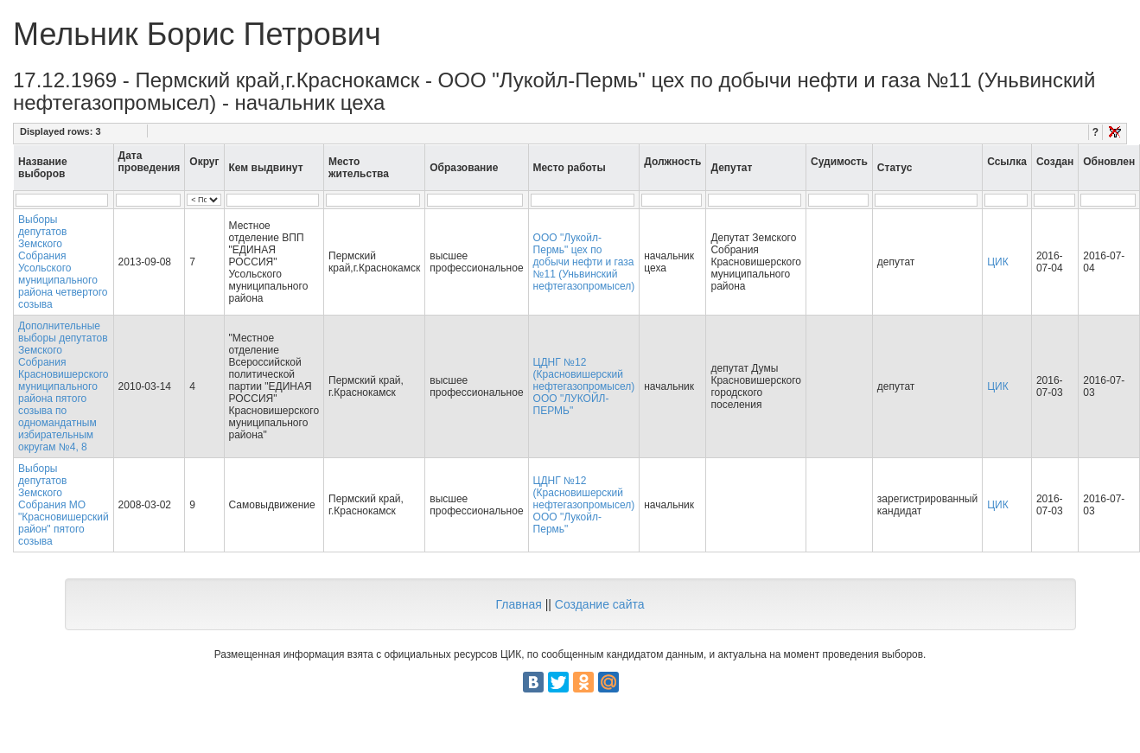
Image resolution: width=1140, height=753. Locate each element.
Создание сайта (600, 604)
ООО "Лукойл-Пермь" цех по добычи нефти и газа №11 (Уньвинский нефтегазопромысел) (584, 262)
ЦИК (998, 262)
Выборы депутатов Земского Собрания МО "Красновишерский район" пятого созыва (63, 505)
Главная (518, 604)
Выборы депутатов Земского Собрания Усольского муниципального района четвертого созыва (63, 262)
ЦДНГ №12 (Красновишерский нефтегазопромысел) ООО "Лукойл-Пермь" (584, 505)
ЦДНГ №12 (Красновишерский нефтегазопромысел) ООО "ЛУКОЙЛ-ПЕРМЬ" (584, 386)
